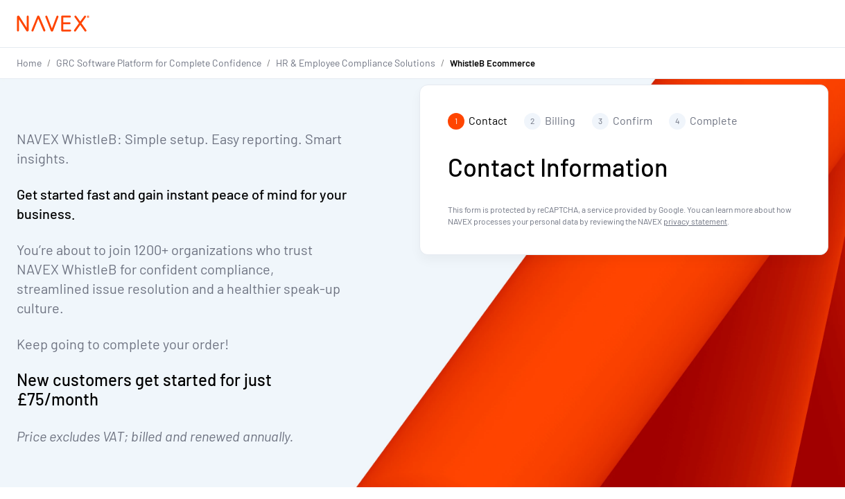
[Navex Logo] (53, 23)
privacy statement (695, 221)
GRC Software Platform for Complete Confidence (158, 63)
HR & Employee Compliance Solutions (355, 63)
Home (29, 63)
